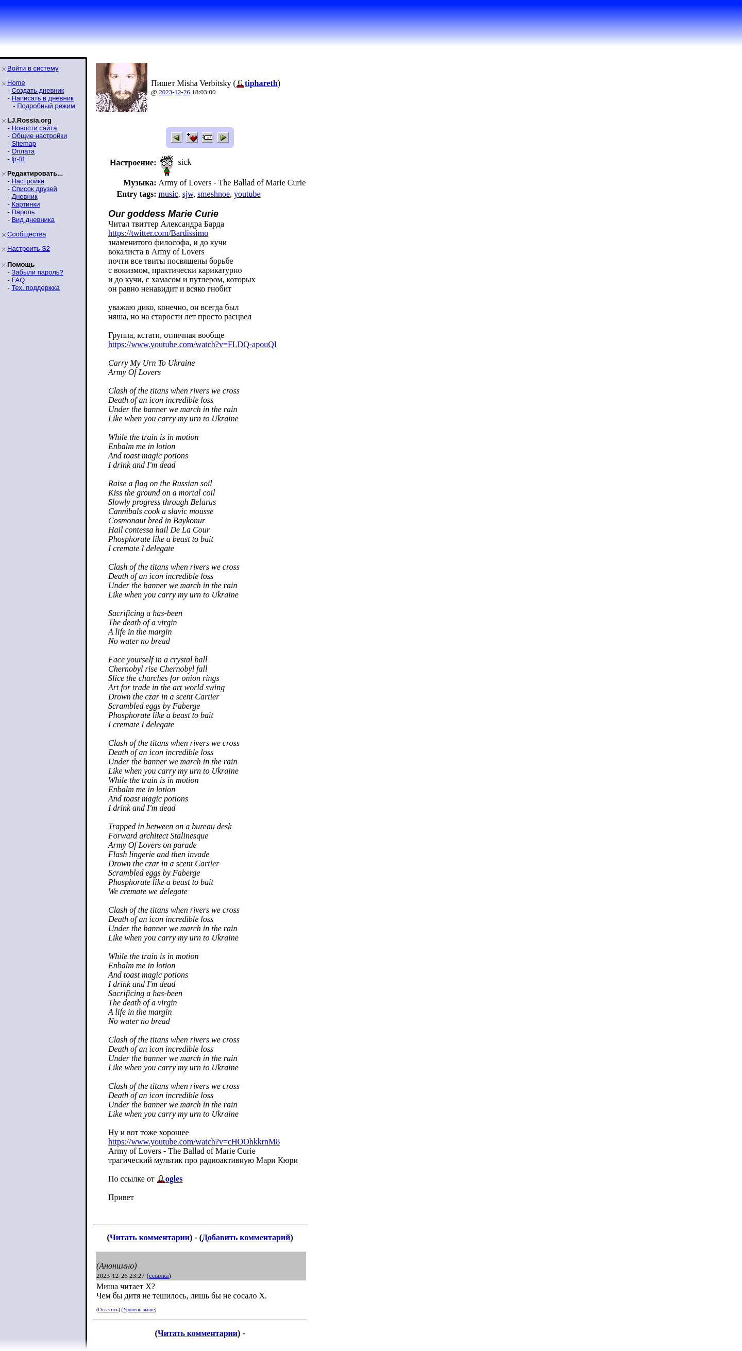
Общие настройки (39, 136)
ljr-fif (17, 159)
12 (178, 92)
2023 (165, 92)
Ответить (108, 1309)
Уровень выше (139, 1309)
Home (16, 83)
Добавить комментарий (246, 1237)
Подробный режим (46, 106)
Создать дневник (37, 90)
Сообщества (26, 234)
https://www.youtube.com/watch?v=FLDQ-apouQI (192, 344)
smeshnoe (213, 194)
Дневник (24, 196)
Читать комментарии (150, 1237)
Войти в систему (32, 68)
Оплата (23, 151)
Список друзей (34, 189)
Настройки (27, 181)
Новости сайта (34, 128)
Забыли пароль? (37, 272)
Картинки (25, 204)
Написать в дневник (42, 98)
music (168, 194)
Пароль (23, 212)
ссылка (159, 1275)
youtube (247, 194)
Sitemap (23, 143)
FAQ (18, 280)
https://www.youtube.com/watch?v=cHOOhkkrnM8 (194, 1141)
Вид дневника (33, 220)
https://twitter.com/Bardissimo (158, 233)
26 (186, 92)
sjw (187, 194)
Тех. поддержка (35, 288)
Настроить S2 (28, 248)
